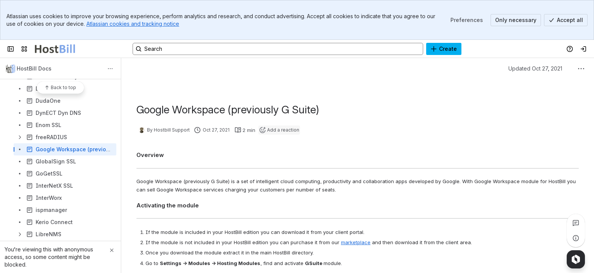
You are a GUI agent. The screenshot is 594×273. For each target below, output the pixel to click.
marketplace (355, 242)
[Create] (443, 49)
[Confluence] (55, 49)
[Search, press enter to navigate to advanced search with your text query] (278, 49)
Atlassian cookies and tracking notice (132, 23)
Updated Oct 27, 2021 (535, 68)
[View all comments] (576, 223)
